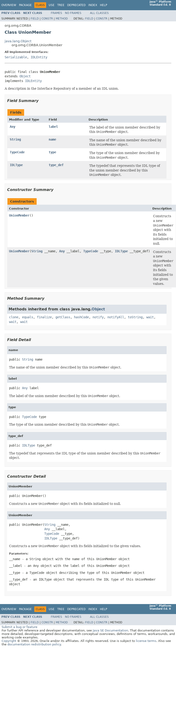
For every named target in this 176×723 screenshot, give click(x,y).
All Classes (99, 13)
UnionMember (19, 215)
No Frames (73, 13)
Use (51, 5)
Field (35, 18)
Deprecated (76, 5)
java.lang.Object (18, 41)
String (15, 139)
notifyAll (115, 317)
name (52, 139)
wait (150, 317)
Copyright (9, 641)
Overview (8, 5)
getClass (62, 317)
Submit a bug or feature (19, 627)
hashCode (81, 317)
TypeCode (17, 152)
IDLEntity (39, 57)
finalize (44, 317)
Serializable (16, 57)
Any (12, 126)
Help (103, 5)
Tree (60, 5)
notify (98, 317)
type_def (56, 165)
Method (62, 18)
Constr (47, 18)
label (53, 126)
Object (25, 76)
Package (25, 5)
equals (27, 317)
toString (135, 317)
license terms (146, 641)
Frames (56, 13)
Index (92, 5)
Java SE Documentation (110, 630)
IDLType (16, 165)
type (52, 152)
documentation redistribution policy (34, 644)
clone (13, 317)
